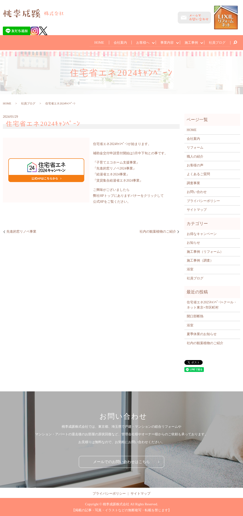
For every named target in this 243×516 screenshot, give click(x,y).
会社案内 (117, 42)
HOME (96, 42)
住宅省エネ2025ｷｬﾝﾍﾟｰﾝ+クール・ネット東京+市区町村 (212, 304)
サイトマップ (197, 209)
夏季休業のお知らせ (202, 333)
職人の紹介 (195, 156)
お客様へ (140, 42)
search (235, 42)
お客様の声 (195, 165)
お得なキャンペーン (202, 233)
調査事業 (193, 182)
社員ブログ (217, 42)
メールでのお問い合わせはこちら (121, 461)
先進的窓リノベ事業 (21, 231)
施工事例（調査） (200, 260)
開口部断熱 (195, 316)
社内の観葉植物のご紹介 (158, 231)
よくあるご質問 (198, 173)
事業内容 (165, 42)
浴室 (190, 269)
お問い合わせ (197, 191)
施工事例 (190, 42)
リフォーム (195, 147)
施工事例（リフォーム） (205, 251)
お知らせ (193, 242)
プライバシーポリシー (203, 200)
